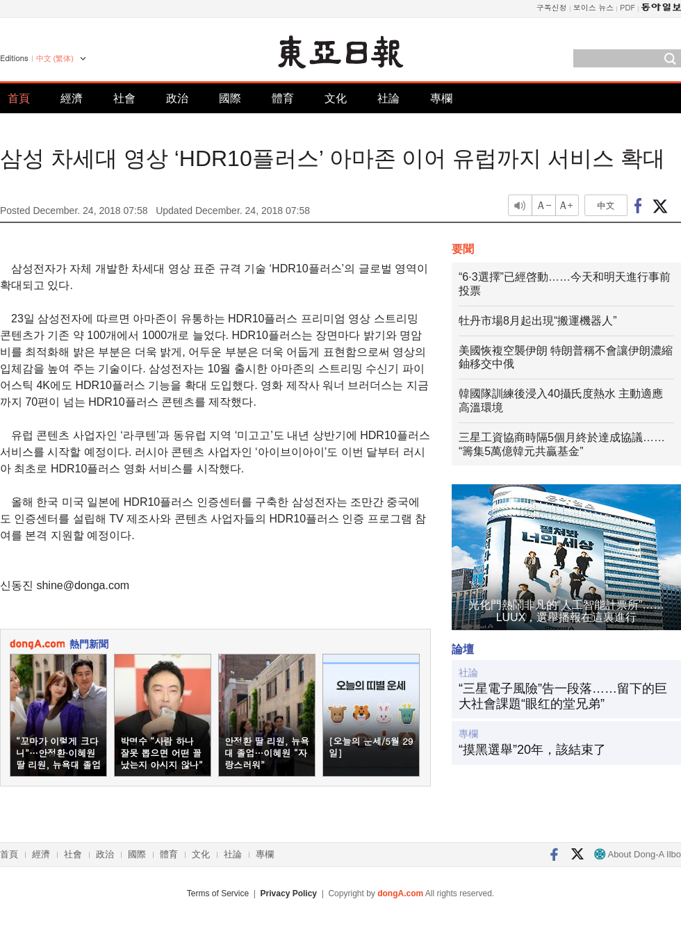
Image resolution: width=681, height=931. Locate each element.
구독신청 (551, 7)
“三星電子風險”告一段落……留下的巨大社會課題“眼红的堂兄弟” (563, 696)
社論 (388, 98)
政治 (177, 98)
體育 (283, 98)
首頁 (19, 98)
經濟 (71, 98)
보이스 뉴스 (593, 7)
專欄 (441, 98)
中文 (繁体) (55, 58)
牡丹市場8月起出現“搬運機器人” (538, 321)
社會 (124, 98)
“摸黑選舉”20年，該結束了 (532, 750)
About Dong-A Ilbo (637, 854)
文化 (336, 98)
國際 (230, 98)
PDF (627, 7)
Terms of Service (218, 893)
